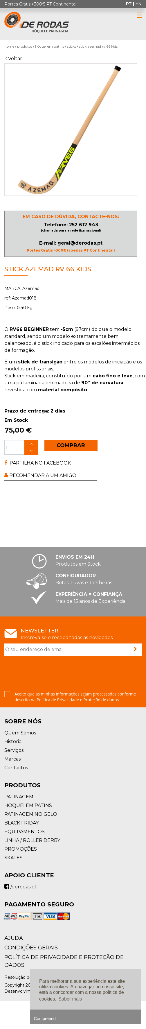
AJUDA (13, 938)
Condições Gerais (31, 947)
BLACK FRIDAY (21, 823)
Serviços (14, 750)
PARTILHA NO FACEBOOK (37, 463)
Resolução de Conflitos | (29, 977)
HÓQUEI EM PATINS (49, 46)
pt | (130, 3)
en (138, 3)
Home (9, 46)
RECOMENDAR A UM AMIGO (40, 475)
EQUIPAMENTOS (24, 831)
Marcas (12, 759)
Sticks (71, 46)
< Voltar (13, 58)
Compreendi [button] (45, 1018)
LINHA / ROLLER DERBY (32, 840)
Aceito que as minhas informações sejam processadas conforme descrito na (75, 696)
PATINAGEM (18, 796)
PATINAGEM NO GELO (30, 814)
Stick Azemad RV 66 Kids (98, 46)
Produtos (24, 46)
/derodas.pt (20, 887)
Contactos (16, 767)
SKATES (13, 858)
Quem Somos (20, 733)
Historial (13, 741)
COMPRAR (70, 445)
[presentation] (48, 674)
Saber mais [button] (70, 998)
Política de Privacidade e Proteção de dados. (78, 699)
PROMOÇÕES (20, 849)
